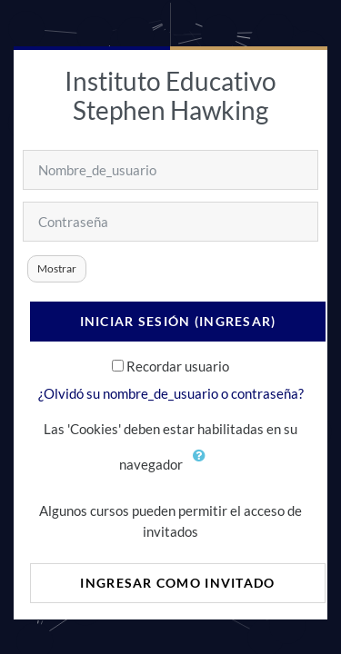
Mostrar (56, 268)
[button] (204, 466)
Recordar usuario (177, 366)
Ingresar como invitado (177, 582)
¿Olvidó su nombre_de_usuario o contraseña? (171, 393)
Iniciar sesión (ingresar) (178, 321)
